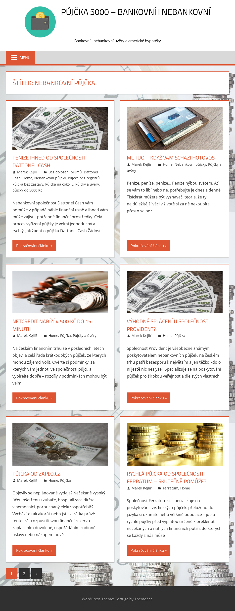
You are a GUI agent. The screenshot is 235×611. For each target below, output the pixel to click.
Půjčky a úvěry (87, 184)
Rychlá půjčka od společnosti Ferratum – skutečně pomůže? (168, 477)
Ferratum (170, 488)
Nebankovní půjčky (50, 178)
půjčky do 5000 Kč (27, 190)
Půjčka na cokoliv (59, 184)
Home (27, 178)
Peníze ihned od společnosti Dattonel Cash (50, 161)
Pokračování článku (32, 245)
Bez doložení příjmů (65, 172)
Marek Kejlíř (27, 172)
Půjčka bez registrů (84, 178)
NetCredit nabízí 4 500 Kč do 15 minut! (53, 325)
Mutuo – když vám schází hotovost (174, 157)
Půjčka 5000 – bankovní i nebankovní (135, 11)
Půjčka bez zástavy (27, 184)
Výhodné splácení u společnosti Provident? (170, 325)
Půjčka (65, 335)
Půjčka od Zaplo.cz (37, 473)
